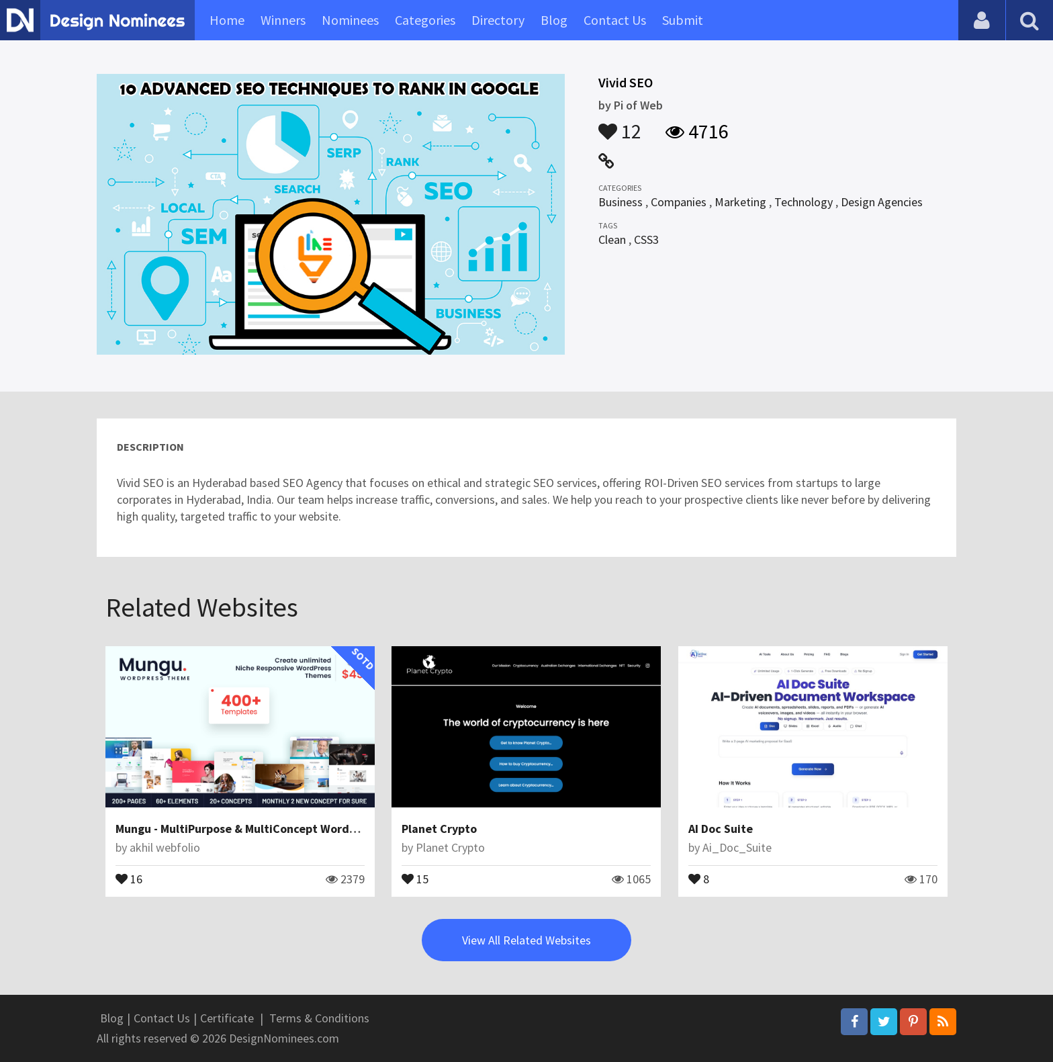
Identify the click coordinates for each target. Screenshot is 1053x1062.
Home (227, 19)
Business (620, 202)
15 (415, 878)
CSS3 (646, 239)
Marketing (740, 202)
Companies (678, 202)
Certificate (227, 1018)
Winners (283, 19)
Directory (497, 19)
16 (129, 878)
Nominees (350, 19)
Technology (803, 202)
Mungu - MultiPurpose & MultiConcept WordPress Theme (267, 828)
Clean (612, 239)
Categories (425, 19)
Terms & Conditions (319, 1018)
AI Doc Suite (720, 828)
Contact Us (615, 19)
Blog (554, 19)
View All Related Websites (526, 940)
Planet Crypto (439, 828)
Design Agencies (882, 202)
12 (619, 125)
